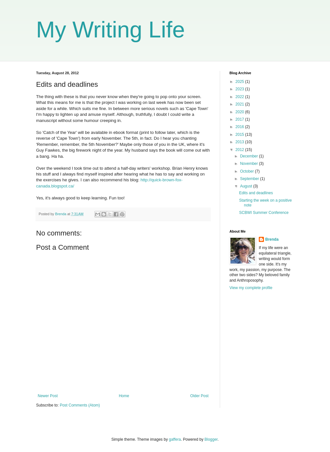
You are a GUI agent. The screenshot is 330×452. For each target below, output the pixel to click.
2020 (240, 112)
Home (124, 396)
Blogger (211, 439)
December (249, 156)
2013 (240, 142)
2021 (240, 104)
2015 (240, 134)
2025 (240, 81)
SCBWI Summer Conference (263, 212)
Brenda (271, 239)
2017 (240, 119)
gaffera (175, 439)
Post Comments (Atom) (80, 405)
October (247, 171)
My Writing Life (110, 29)
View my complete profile (250, 288)
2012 (240, 149)
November (249, 163)
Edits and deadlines (256, 193)
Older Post (199, 396)
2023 (240, 89)
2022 (240, 97)
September (250, 178)
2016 (240, 127)
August (246, 186)
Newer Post (48, 396)
